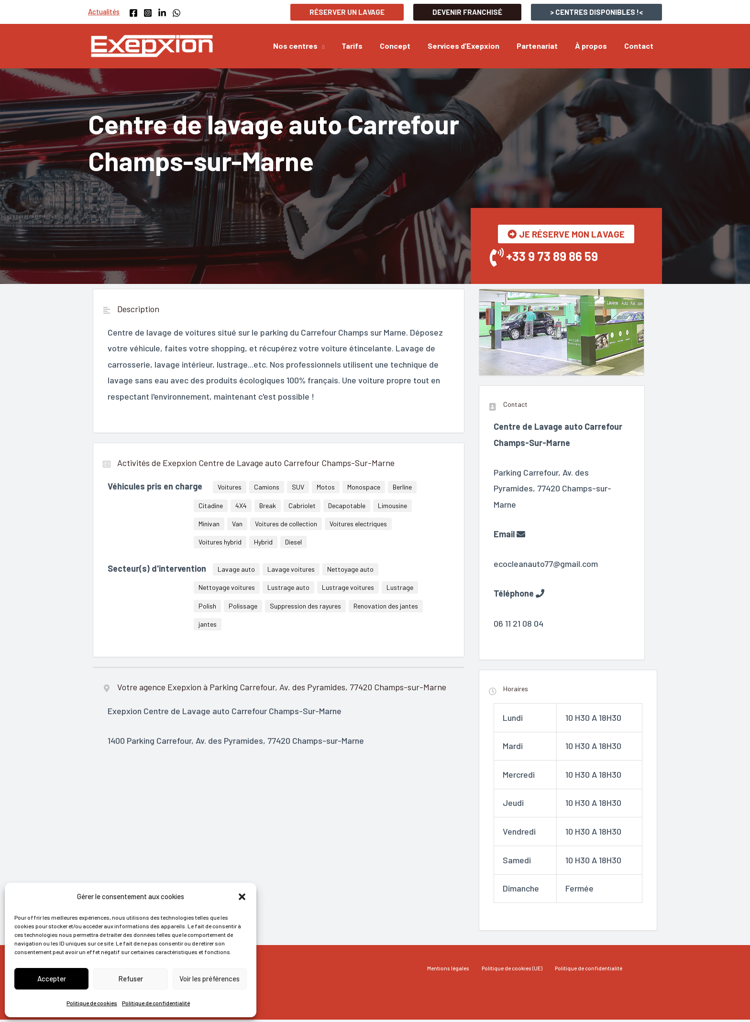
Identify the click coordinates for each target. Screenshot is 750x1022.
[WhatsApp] (176, 13)
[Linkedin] (162, 13)
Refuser (130, 978)
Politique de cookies (91, 1003)
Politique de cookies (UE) (512, 971)
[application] (333, 46)
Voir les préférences (209, 978)
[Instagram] (147, 13)
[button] (242, 897)
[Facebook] (133, 13)
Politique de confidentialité (156, 1003)
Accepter (51, 978)
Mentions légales (453, 971)
